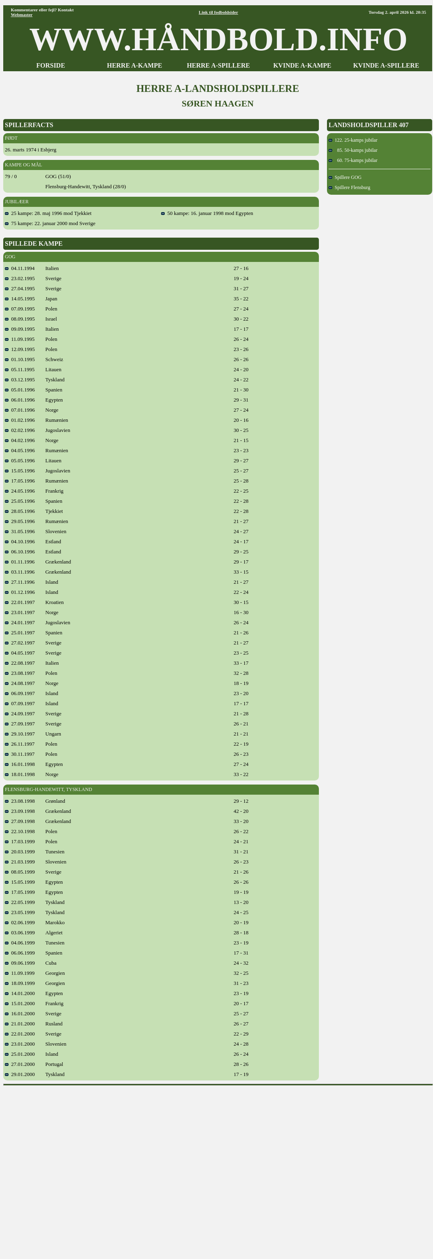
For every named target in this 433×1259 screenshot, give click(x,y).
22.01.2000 (20, 1034)
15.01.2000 (20, 1003)
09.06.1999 (20, 963)
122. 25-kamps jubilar (353, 140)
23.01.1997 (20, 612)
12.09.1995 (20, 349)
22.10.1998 (20, 831)
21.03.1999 (20, 862)
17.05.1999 (20, 892)
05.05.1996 (20, 460)
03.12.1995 (20, 379)
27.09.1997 (20, 724)
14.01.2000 (20, 993)
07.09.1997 (20, 703)
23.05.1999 (20, 912)
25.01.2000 (20, 1054)
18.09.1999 (20, 983)
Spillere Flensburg (349, 187)
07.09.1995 (20, 309)
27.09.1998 (20, 821)
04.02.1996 (20, 440)
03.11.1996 (20, 572)
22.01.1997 (20, 602)
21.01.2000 (20, 1024)
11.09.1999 (20, 973)
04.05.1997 (20, 653)
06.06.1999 (20, 953)
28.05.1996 (20, 511)
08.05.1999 (20, 872)
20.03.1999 (20, 852)
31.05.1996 (20, 531)
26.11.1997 (20, 744)
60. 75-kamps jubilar (353, 160)
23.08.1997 (20, 673)
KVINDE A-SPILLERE (386, 65)
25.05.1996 (20, 501)
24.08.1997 (20, 683)
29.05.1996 (20, 521)
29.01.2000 (20, 1074)
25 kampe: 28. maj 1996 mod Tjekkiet (48, 213)
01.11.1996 (20, 562)
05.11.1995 (20, 369)
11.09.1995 (20, 339)
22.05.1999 (20, 902)
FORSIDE (50, 65)
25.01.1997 (20, 633)
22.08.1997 (20, 663)
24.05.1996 (20, 491)
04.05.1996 (20, 450)
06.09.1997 (20, 693)
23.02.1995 (20, 278)
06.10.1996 (20, 552)
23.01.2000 (20, 1044)
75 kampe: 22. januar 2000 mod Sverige (50, 223)
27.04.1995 (20, 288)
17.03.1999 (20, 841)
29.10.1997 (20, 734)
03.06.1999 (20, 932)
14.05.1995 (20, 299)
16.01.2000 (20, 1013)
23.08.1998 (20, 801)
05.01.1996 (20, 390)
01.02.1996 (20, 420)
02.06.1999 (20, 922)
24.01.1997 (20, 622)
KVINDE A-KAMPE (302, 65)
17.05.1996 (20, 481)
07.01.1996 (20, 410)
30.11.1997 (20, 754)
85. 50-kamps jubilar (353, 150)
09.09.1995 (20, 329)
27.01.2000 (20, 1064)
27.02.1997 (20, 643)
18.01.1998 (20, 774)
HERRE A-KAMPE (134, 65)
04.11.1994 (20, 268)
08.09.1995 (20, 319)
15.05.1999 (20, 882)
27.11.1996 (20, 582)
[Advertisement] (80, 1169)
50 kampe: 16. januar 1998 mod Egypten (207, 213)
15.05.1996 (20, 471)
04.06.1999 (20, 943)
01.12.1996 (20, 592)
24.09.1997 (20, 713)
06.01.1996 (20, 400)
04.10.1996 (20, 541)
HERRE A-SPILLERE (218, 65)
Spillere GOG (345, 177)
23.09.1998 (20, 811)
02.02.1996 (20, 430)
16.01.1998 (20, 764)
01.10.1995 (20, 359)
